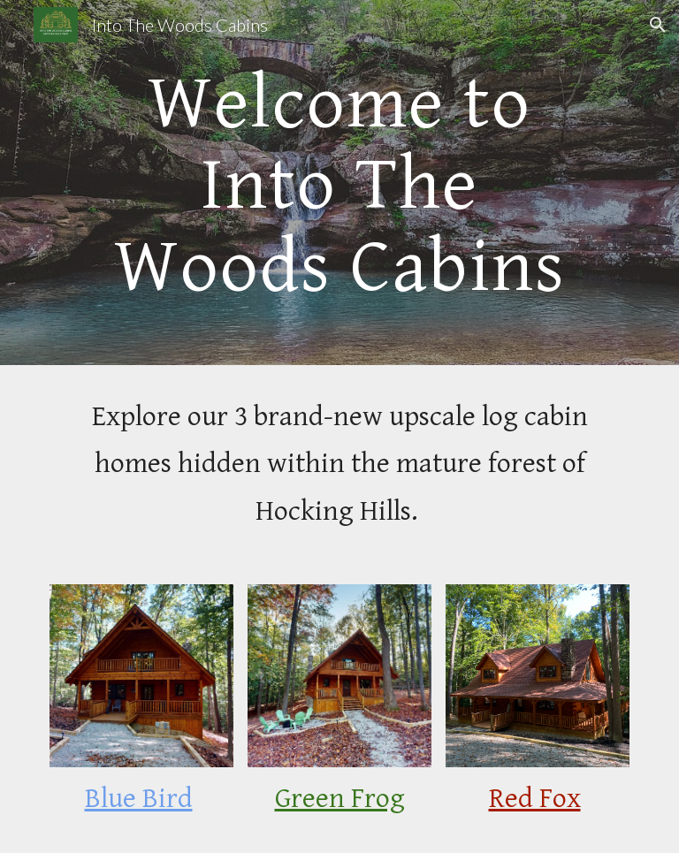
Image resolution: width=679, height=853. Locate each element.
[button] (658, 25)
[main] (339, 182)
